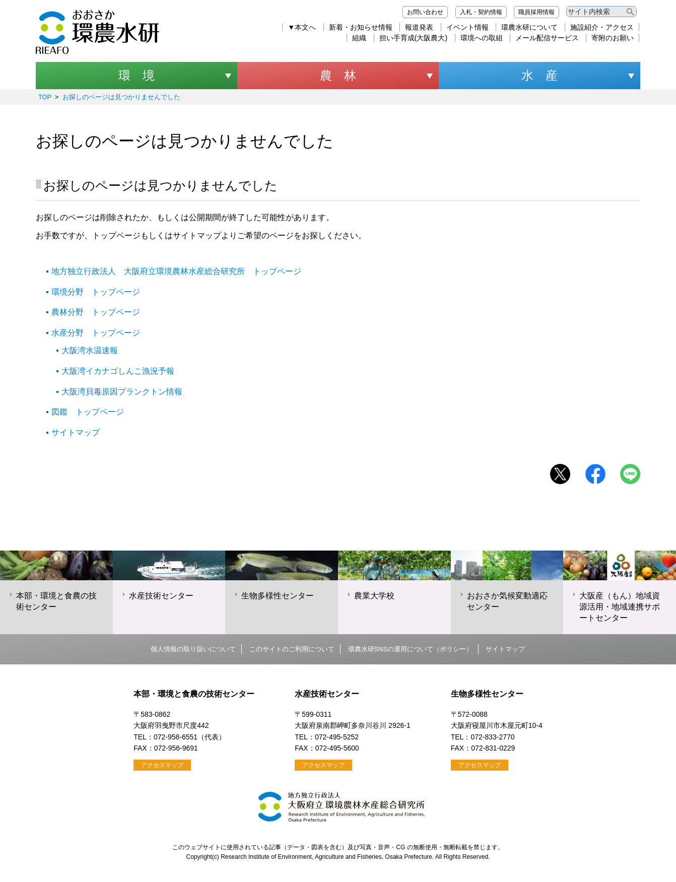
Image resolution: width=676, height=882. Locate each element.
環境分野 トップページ (95, 292)
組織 (359, 38)
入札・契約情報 (481, 12)
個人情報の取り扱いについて (193, 649)
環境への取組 (481, 38)
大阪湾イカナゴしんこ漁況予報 (117, 371)
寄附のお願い (612, 38)
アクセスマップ (162, 765)
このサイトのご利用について (291, 649)
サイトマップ (75, 432)
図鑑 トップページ (87, 412)
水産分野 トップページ (95, 332)
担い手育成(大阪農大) (413, 38)
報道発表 (419, 27)
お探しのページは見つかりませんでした (121, 97)
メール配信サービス (547, 38)
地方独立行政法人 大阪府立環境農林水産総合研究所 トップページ (176, 271)
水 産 (539, 75)
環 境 (136, 75)
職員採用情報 (536, 12)
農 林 (338, 75)
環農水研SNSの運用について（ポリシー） (410, 649)
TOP (44, 97)
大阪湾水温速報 (89, 350)
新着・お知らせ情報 (360, 27)
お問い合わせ (425, 12)
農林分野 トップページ (95, 312)
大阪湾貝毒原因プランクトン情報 (121, 391)
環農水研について (529, 27)
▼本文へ (302, 27)
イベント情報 (467, 27)
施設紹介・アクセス (602, 27)
